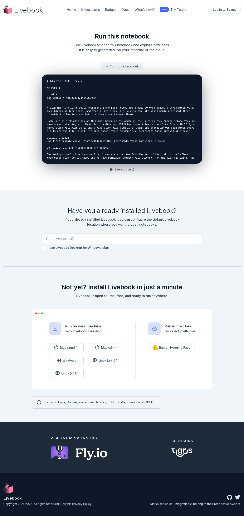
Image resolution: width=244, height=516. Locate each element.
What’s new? (145, 9)
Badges (110, 9)
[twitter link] (237, 498)
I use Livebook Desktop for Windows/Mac (75, 248)
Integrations (90, 9)
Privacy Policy (81, 504)
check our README (140, 402)
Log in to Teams (224, 9)
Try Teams (173, 9)
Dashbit (65, 504)
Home (71, 9)
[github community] (229, 498)
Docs (125, 9)
